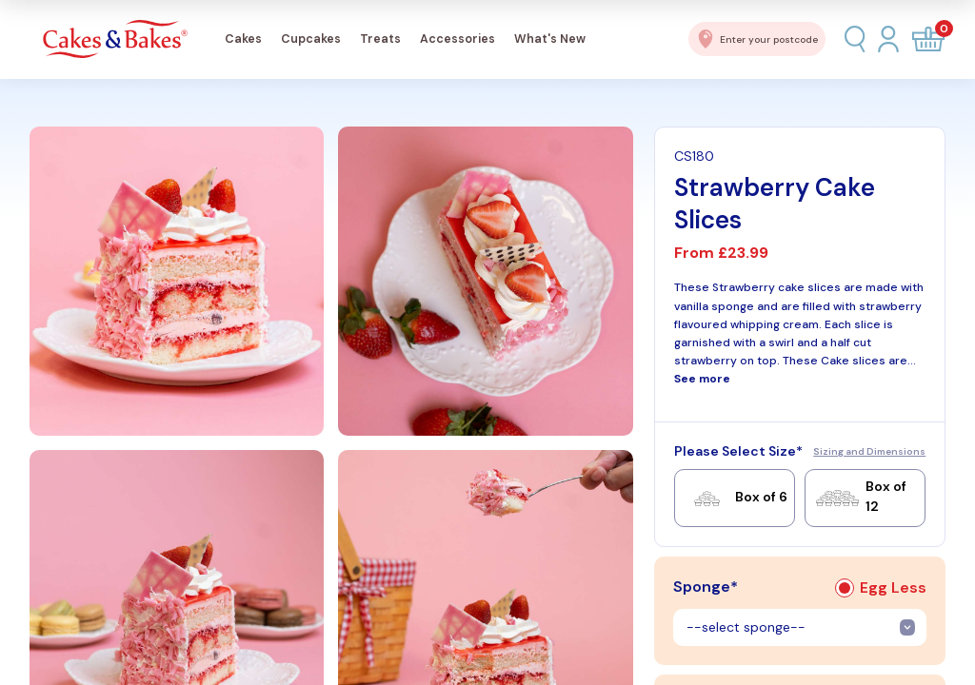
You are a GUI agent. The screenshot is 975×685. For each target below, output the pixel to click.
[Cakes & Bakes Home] (115, 39)
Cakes (243, 39)
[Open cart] (928, 39)
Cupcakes (311, 39)
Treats (380, 39)
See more (702, 378)
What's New (550, 39)
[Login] (888, 39)
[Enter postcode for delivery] (757, 39)
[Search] (855, 39)
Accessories (457, 39)
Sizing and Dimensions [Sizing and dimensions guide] (869, 451)
